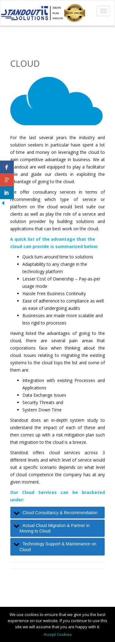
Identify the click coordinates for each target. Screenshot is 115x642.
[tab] (57, 513)
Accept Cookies (58, 634)
